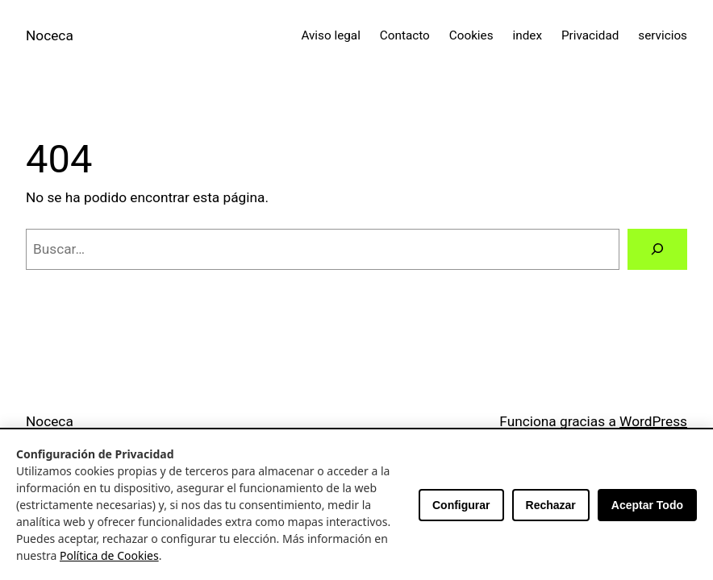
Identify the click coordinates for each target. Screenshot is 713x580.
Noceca (49, 35)
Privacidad (590, 35)
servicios (662, 35)
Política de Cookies (109, 555)
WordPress (653, 421)
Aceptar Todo (647, 505)
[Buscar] (657, 249)
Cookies (471, 35)
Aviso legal (330, 35)
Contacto (405, 35)
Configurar (461, 505)
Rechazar (551, 505)
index (527, 35)
